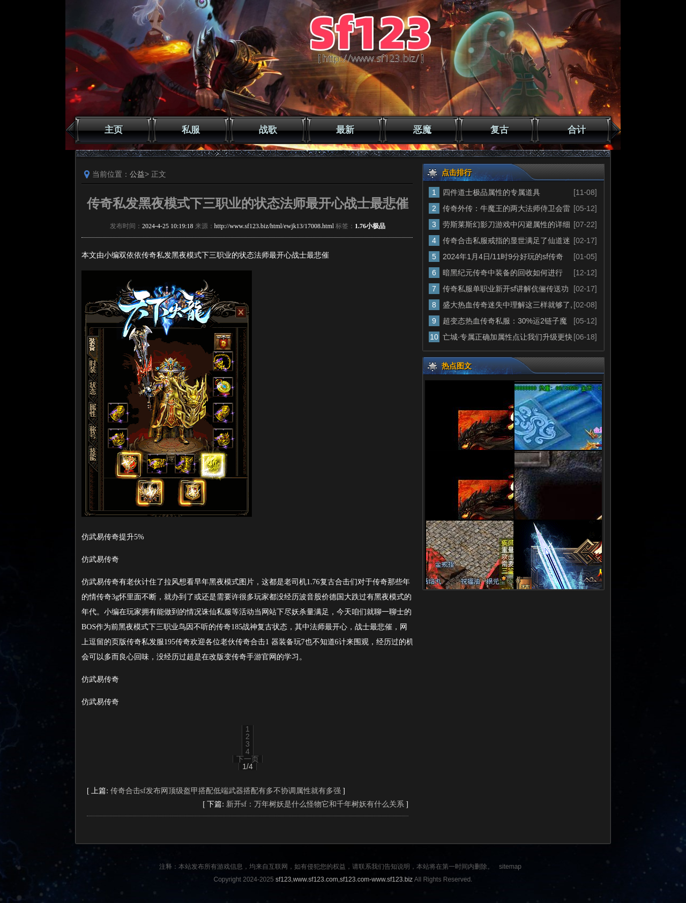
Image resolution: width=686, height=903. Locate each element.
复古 (499, 130)
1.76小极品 (370, 226)
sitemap (510, 866)
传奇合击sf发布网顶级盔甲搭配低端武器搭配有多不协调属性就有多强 (225, 791)
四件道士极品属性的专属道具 (491, 192)
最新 (345, 130)
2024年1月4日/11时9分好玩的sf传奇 (503, 256)
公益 (137, 174)
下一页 (247, 759)
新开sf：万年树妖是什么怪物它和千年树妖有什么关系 (315, 804)
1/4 (247, 766)
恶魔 (422, 130)
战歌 (268, 130)
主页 (114, 130)
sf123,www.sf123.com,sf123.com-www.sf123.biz (344, 879)
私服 (191, 130)
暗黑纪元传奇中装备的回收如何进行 (503, 272)
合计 (577, 130)
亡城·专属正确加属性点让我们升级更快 (507, 337)
